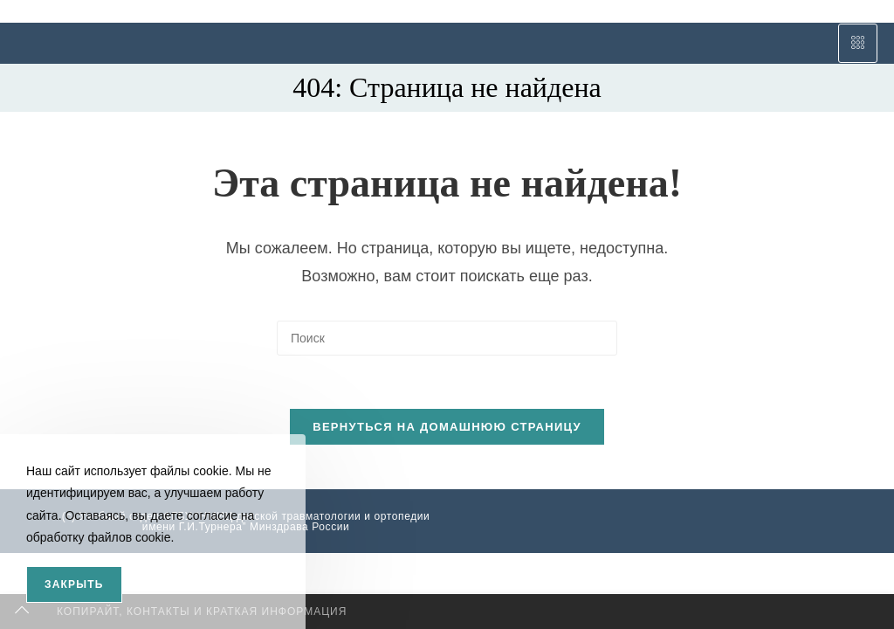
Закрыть (74, 584)
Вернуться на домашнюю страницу (447, 426)
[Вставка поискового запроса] (447, 338)
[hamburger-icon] (857, 43)
